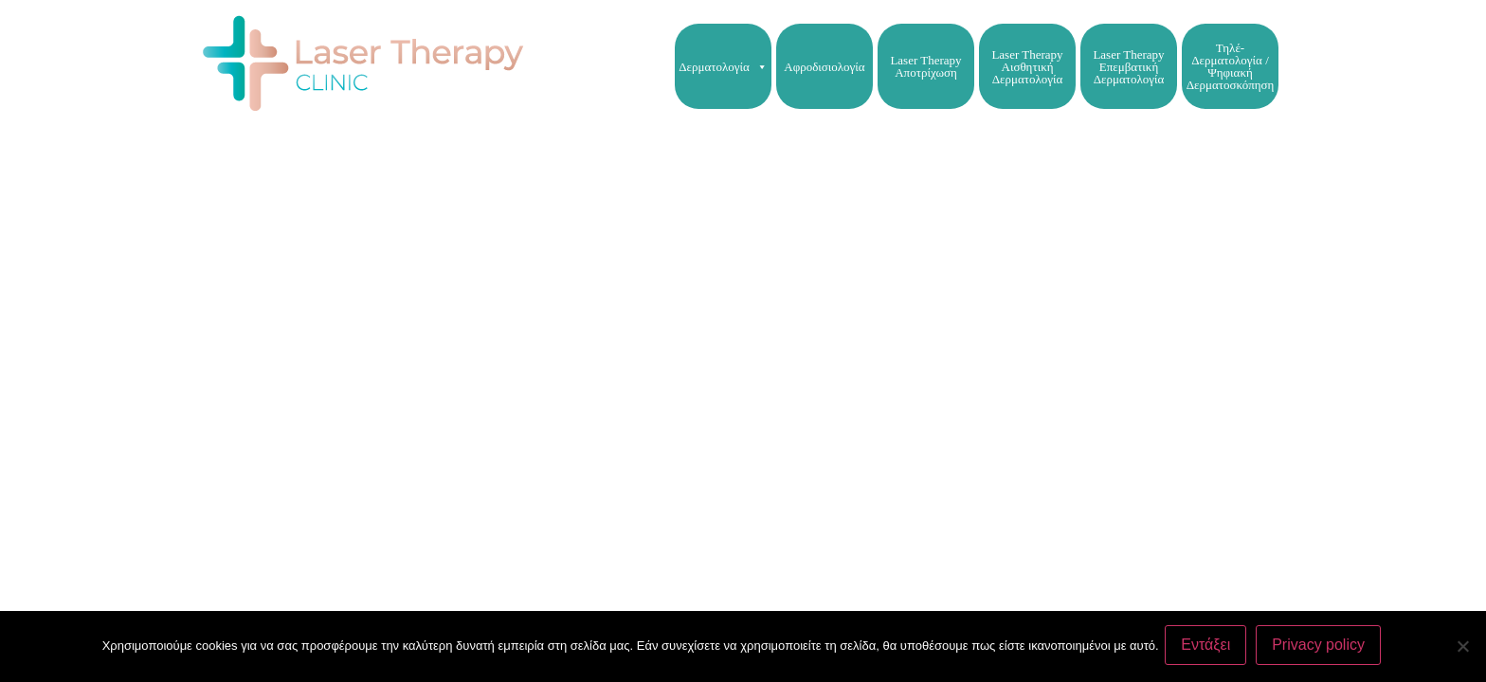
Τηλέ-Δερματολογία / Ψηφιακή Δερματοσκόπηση (1231, 66)
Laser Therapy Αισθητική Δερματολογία (1026, 66)
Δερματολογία (723, 67)
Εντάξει (1209, 647)
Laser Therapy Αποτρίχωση (925, 66)
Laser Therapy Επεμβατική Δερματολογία (1128, 66)
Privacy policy (1322, 647)
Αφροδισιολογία (824, 67)
